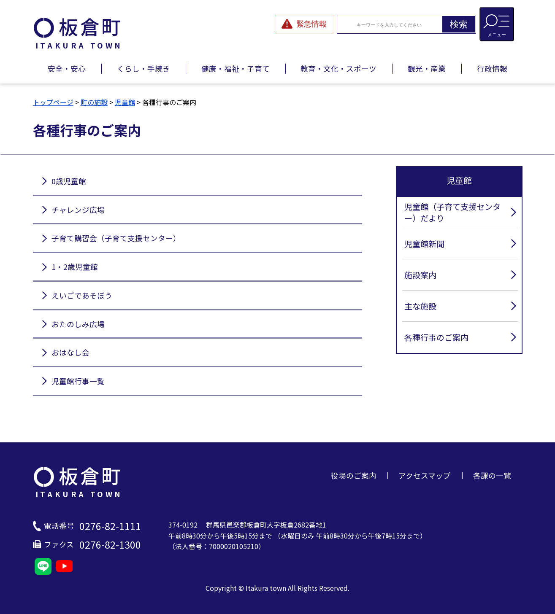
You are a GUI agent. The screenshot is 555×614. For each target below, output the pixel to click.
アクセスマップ (424, 475)
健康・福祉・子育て (235, 68)
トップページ (53, 102)
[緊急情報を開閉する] (304, 24)
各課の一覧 (492, 475)
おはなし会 (70, 352)
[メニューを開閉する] (496, 24)
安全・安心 (67, 68)
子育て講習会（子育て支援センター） (116, 238)
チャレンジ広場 (78, 210)
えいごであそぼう (81, 295)
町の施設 (94, 102)
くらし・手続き (143, 68)
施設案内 (420, 275)
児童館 (125, 102)
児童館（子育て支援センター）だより (452, 212)
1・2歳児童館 (74, 266)
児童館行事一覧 (78, 381)
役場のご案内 (353, 475)
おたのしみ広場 (78, 324)
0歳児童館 (68, 181)
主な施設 (420, 306)
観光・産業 (427, 68)
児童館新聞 (424, 244)
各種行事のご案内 (436, 337)
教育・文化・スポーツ (338, 68)
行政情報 (492, 68)
